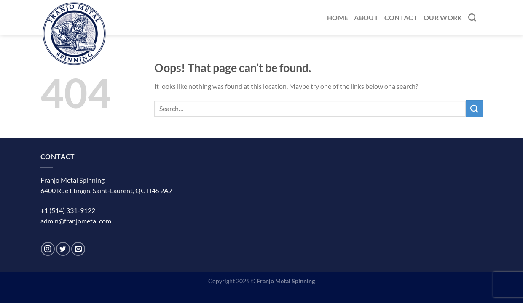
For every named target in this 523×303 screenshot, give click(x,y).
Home (337, 17)
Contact (401, 17)
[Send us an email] (78, 249)
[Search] (472, 17)
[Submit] (474, 108)
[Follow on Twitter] (63, 249)
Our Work (443, 17)
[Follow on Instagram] (48, 249)
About (366, 17)
